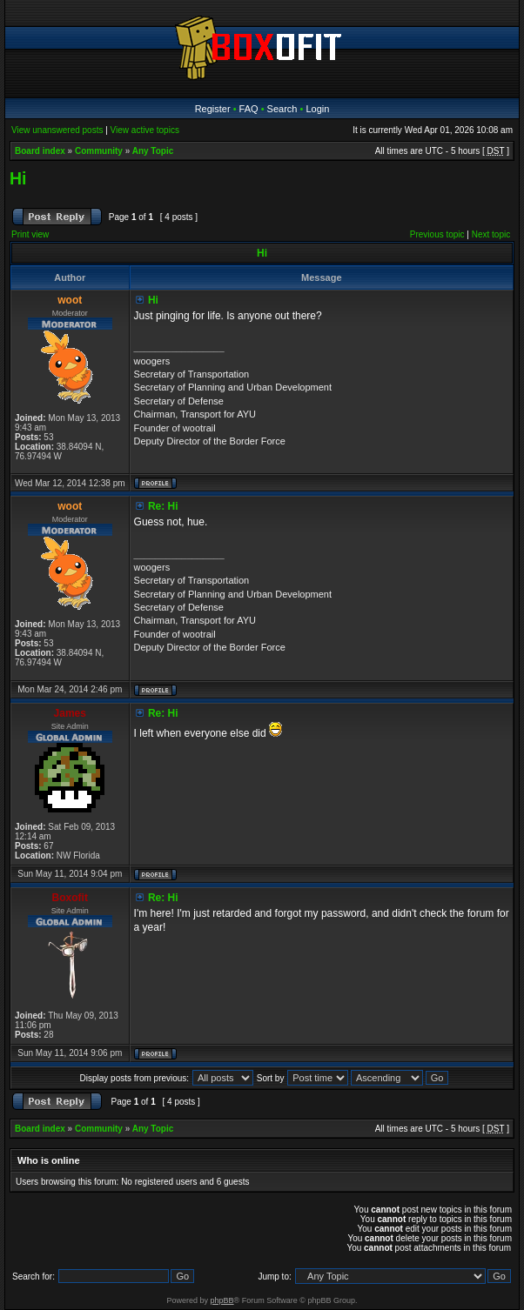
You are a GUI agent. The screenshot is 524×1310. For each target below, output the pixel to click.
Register (213, 109)
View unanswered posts (57, 130)
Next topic (491, 234)
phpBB (222, 1300)
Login (317, 109)
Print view (30, 234)
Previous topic (437, 234)
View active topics (145, 130)
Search (282, 109)
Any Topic (153, 151)
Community (99, 151)
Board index (40, 151)
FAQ (249, 109)
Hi (18, 178)
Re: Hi (163, 506)
